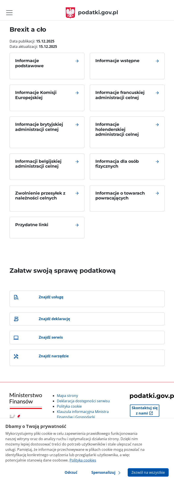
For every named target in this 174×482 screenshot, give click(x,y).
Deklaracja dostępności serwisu (83, 401)
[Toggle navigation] (9, 13)
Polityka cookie (69, 406)
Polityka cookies (83, 460)
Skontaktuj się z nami (145, 410)
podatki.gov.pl (92, 12)
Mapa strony (67, 395)
